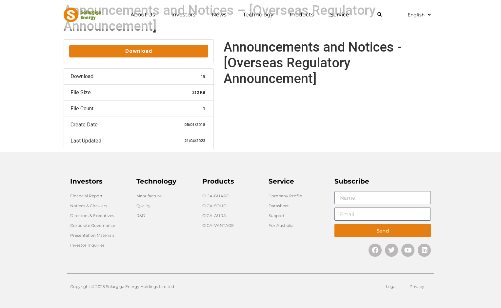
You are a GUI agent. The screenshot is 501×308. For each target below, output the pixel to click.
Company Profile (285, 195)
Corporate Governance (92, 225)
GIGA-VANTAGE (218, 225)
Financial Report (86, 195)
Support (277, 215)
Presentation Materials (92, 235)
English (419, 14)
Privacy (417, 286)
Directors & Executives (92, 215)
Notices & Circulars (88, 205)
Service (341, 14)
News (221, 14)
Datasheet (279, 205)
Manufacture (149, 195)
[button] (379, 15)
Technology (260, 14)
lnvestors (185, 14)
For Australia (281, 225)
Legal (391, 286)
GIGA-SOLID (214, 205)
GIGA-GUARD (216, 195)
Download (138, 51)
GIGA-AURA (214, 215)
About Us (144, 14)
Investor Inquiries (87, 245)
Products (303, 14)
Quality (143, 205)
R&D (140, 215)
